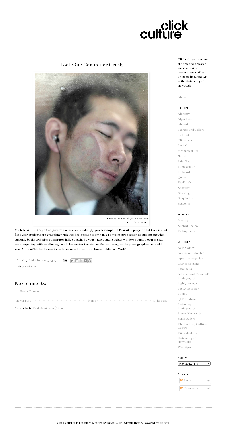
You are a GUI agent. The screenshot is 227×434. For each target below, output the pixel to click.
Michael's (40, 249)
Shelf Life (184, 182)
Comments (189, 388)
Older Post (160, 300)
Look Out (30, 266)
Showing (184, 193)
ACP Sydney (186, 248)
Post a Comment (30, 291)
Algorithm (185, 119)
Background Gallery (191, 130)
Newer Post (23, 300)
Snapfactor (185, 198)
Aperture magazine (190, 258)
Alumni (183, 124)
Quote (182, 177)
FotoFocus (185, 269)
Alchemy (184, 114)
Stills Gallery (186, 318)
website (86, 249)
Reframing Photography (186, 306)
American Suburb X (191, 253)
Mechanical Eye (188, 151)
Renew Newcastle (189, 313)
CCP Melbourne (188, 264)
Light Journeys (187, 283)
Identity (183, 220)
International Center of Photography (193, 276)
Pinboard (184, 172)
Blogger (164, 423)
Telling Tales (186, 231)
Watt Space (185, 347)
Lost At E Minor (188, 288)
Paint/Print (185, 161)
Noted (182, 156)
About (182, 97)
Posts (185, 380)
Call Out (183, 135)
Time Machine (187, 333)
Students (184, 203)
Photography (186, 166)
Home (92, 300)
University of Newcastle (187, 340)
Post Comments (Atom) (48, 308)
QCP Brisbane (187, 299)
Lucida (182, 294)
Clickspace (185, 140)
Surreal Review (188, 226)
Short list (184, 188)
